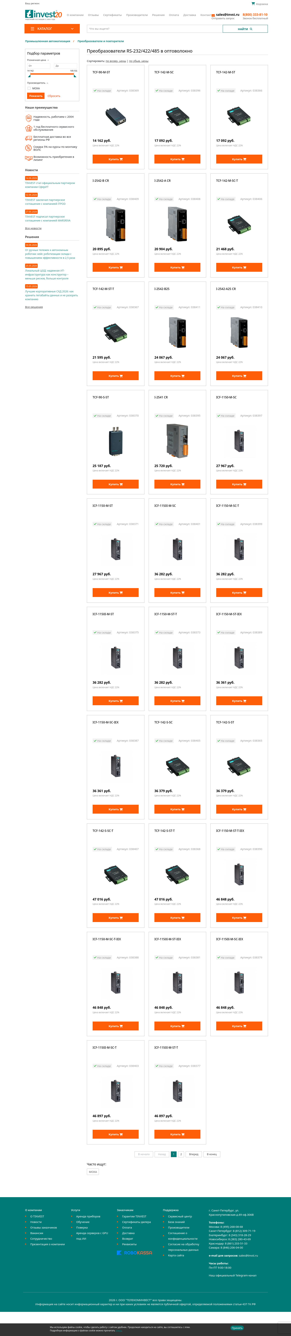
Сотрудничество (41, 1263)
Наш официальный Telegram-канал (232, 1299)
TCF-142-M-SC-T (227, 183)
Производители (137, 15)
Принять (237, 1328)
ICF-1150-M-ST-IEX (229, 626)
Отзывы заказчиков (43, 1252)
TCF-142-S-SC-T (103, 848)
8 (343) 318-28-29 (240, 1259)
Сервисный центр (180, 1240)
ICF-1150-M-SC (226, 405)
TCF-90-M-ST (101, 72)
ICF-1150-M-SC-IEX (105, 737)
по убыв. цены (138, 61)
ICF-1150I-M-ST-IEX (167, 958)
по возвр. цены (116, 61)
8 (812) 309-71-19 (244, 1255)
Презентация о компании (47, 1268)
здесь (119, 1330)
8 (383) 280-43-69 (239, 1263)
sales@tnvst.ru (248, 1279)
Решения (158, 15)
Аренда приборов (88, 1240)
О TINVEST (37, 1240)
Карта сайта (176, 1279)
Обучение (82, 1246)
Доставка (189, 15)
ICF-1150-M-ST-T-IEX (230, 848)
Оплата (174, 15)
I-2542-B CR (101, 183)
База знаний (176, 1246)
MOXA (36, 88)
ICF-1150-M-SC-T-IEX (107, 958)
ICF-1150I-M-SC (165, 515)
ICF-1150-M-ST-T (165, 626)
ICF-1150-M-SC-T (227, 515)
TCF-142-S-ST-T (164, 848)
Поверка (82, 1252)
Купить (116, 161)
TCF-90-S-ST (101, 405)
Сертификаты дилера (136, 1246)
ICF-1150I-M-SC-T (105, 1069)
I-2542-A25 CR (226, 294)
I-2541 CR (161, 405)
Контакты (207, 15)
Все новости (33, 228)
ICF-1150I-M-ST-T (166, 1069)
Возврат (127, 1263)
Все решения (34, 307)
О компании (75, 15)
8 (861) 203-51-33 (236, 1267)
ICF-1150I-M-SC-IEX (229, 958)
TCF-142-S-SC (163, 737)
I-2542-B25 (161, 294)
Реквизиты (129, 1268)
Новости (36, 1246)
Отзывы (93, 15)
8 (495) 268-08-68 (231, 1251)
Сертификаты (112, 15)
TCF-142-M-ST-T (103, 294)
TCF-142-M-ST (225, 72)
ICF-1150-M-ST (103, 515)
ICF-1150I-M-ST (103, 626)
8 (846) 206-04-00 (231, 1272)
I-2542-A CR (162, 183)
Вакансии (36, 1257)
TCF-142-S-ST (225, 737)
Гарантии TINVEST (134, 1240)
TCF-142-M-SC (164, 72)
